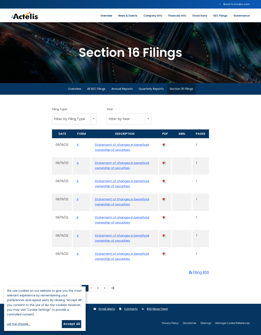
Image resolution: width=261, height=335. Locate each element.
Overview (106, 15)
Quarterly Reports (151, 89)
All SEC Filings (96, 89)
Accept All (71, 324)
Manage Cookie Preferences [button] (232, 323)
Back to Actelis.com (236, 4)
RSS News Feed (157, 309)
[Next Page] (113, 289)
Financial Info (177, 15)
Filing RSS (198, 272)
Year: (110, 110)
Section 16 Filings (181, 89)
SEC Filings (220, 15)
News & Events (127, 15)
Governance (241, 15)
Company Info (152, 15)
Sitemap (205, 323)
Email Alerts (107, 309)
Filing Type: (59, 110)
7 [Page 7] (93, 289)
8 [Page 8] (99, 289)
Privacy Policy (170, 323)
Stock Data (199, 15)
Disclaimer (189, 323)
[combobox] (74, 119)
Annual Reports (122, 89)
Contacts (131, 309)
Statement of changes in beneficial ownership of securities (122, 147)
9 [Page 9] (106, 289)
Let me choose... (18, 324)
